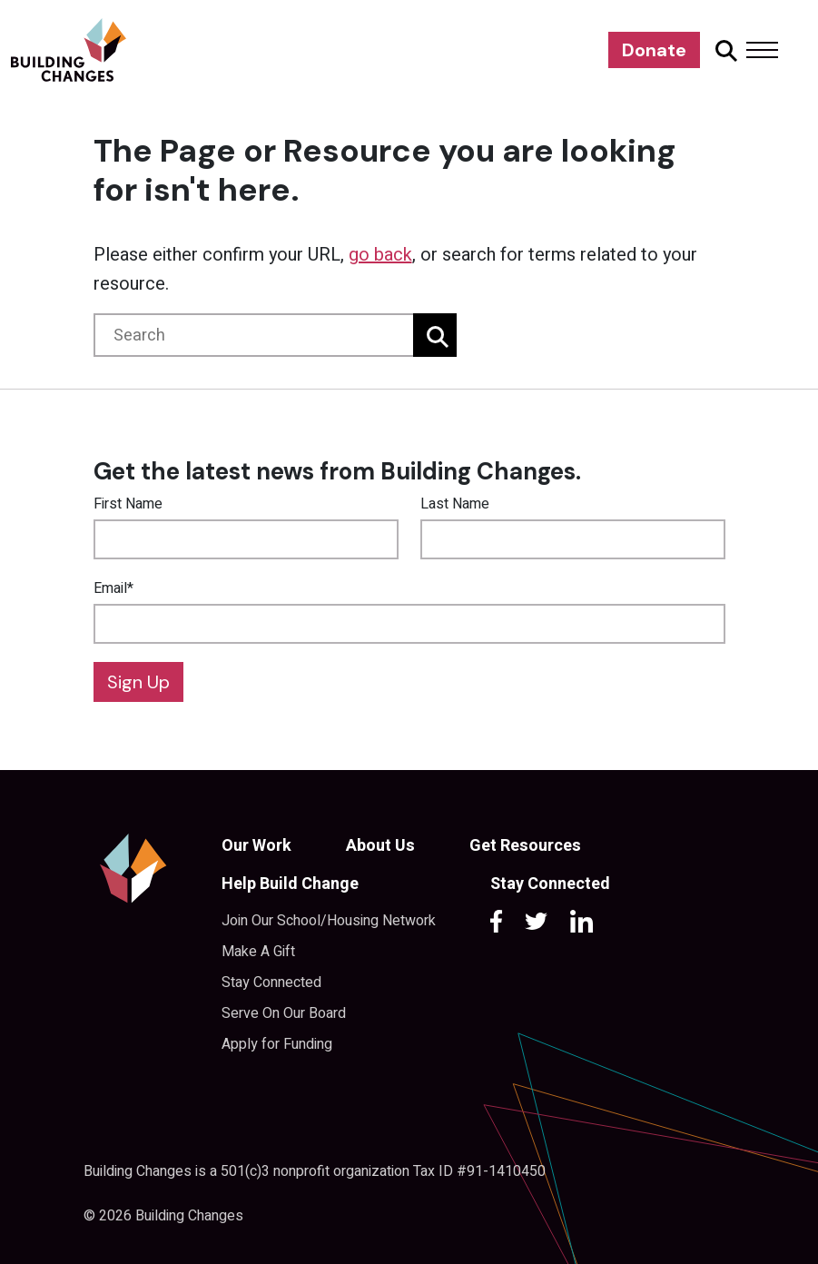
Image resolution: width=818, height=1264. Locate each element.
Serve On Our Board (284, 1013)
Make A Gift (258, 952)
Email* (113, 588)
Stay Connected (271, 982)
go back (380, 255)
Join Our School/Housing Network (329, 921)
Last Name (454, 504)
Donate (654, 50)
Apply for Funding (277, 1044)
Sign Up (138, 682)
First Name (128, 504)
